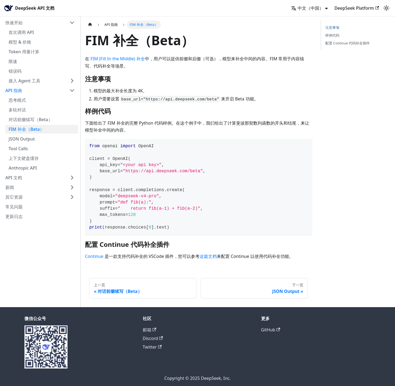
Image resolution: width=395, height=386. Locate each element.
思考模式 (17, 100)
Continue (94, 256)
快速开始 (14, 23)
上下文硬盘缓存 (24, 158)
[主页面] (90, 24)
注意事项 (332, 27)
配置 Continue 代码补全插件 (347, 43)
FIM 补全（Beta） (26, 129)
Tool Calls (18, 149)
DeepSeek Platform (356, 8)
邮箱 (149, 330)
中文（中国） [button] (307, 8)
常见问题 (14, 207)
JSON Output (22, 139)
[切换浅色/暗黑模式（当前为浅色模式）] (386, 8)
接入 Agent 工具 (24, 81)
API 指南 (13, 90)
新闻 (9, 187)
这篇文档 (208, 256)
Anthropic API (23, 168)
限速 (13, 61)
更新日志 (14, 216)
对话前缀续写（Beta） (30, 119)
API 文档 (13, 178)
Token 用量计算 (24, 52)
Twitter (152, 347)
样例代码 (332, 35)
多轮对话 (17, 110)
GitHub (270, 330)
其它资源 (14, 197)
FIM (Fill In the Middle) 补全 (117, 59)
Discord (153, 338)
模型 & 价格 (20, 42)
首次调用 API (21, 32)
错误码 (15, 71)
